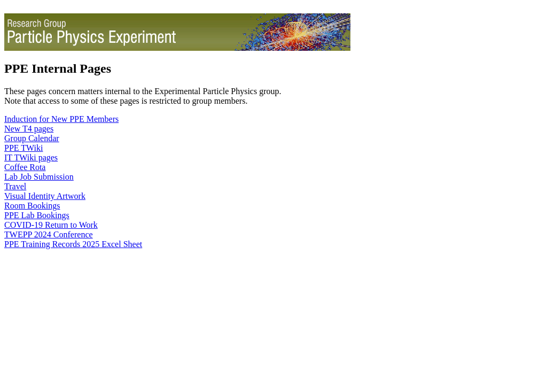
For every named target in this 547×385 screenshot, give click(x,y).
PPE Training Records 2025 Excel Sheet (73, 244)
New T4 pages (28, 128)
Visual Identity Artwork (44, 196)
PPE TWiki (23, 147)
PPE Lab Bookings (36, 215)
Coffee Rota (24, 167)
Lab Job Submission (39, 176)
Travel (15, 186)
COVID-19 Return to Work (51, 224)
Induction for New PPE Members (61, 119)
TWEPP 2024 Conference (48, 234)
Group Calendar (31, 138)
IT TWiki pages (31, 157)
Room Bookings (32, 205)
